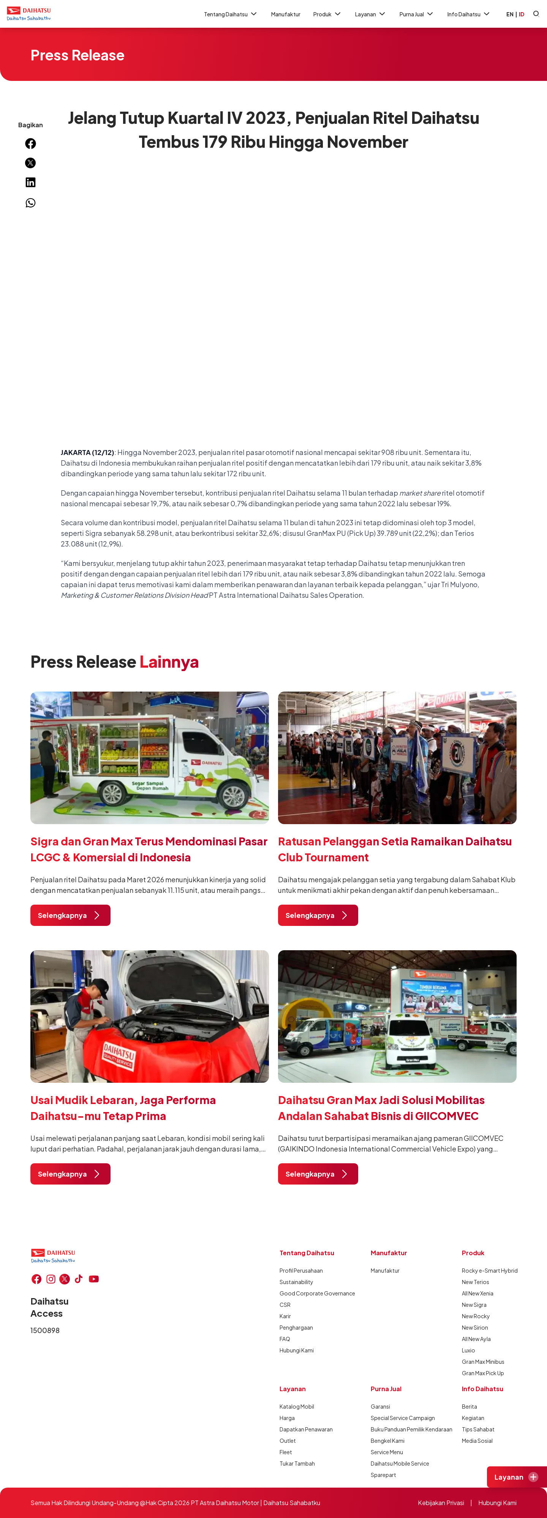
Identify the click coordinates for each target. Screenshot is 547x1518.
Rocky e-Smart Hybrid (489, 1270)
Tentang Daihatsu (231, 14)
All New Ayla (476, 1338)
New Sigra (474, 1304)
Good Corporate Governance (307, 1293)
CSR (285, 1304)
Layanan (371, 14)
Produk (327, 14)
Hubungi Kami (297, 1350)
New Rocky (476, 1316)
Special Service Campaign (398, 1417)
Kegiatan (473, 1417)
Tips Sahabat (478, 1429)
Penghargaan (296, 1327)
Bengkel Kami (388, 1440)
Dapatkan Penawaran (306, 1429)
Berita (469, 1406)
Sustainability (296, 1281)
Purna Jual (417, 14)
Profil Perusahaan (301, 1270)
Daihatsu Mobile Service (398, 1463)
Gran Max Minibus (483, 1361)
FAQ (285, 1338)
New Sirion (475, 1327)
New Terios (475, 1281)
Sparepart (383, 1474)
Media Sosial (477, 1440)
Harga (287, 1417)
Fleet (286, 1451)
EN (510, 14)
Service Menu (387, 1451)
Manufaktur (285, 14)
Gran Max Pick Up (483, 1373)
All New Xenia (477, 1293)
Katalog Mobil (297, 1406)
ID (521, 14)
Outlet (288, 1440)
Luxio (468, 1350)
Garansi (380, 1406)
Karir (285, 1316)
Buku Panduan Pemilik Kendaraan (398, 1429)
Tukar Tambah (297, 1463)
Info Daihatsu (469, 14)
